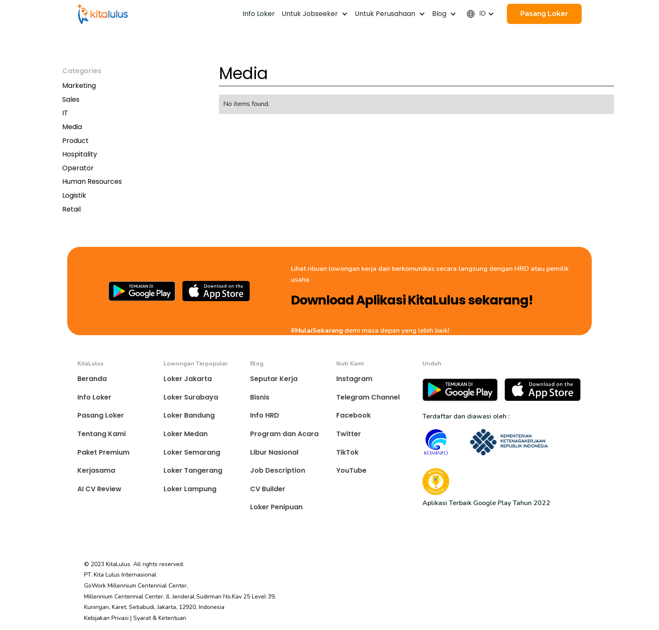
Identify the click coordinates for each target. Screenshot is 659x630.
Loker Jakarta (187, 379)
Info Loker (94, 397)
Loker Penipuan (276, 507)
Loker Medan (185, 434)
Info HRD (264, 415)
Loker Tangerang (192, 470)
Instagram (354, 379)
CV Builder (267, 489)
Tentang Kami (101, 434)
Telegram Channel (368, 397)
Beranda (92, 379)
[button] (314, 14)
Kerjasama (96, 470)
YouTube (351, 470)
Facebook (353, 415)
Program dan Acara (284, 434)
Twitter (348, 434)
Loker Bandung (189, 415)
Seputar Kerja (274, 379)
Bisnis (259, 397)
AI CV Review (99, 489)
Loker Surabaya (190, 397)
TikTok (347, 452)
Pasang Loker (100, 415)
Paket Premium (103, 452)
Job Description (277, 470)
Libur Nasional (274, 452)
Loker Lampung (189, 489)
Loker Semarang (191, 452)
